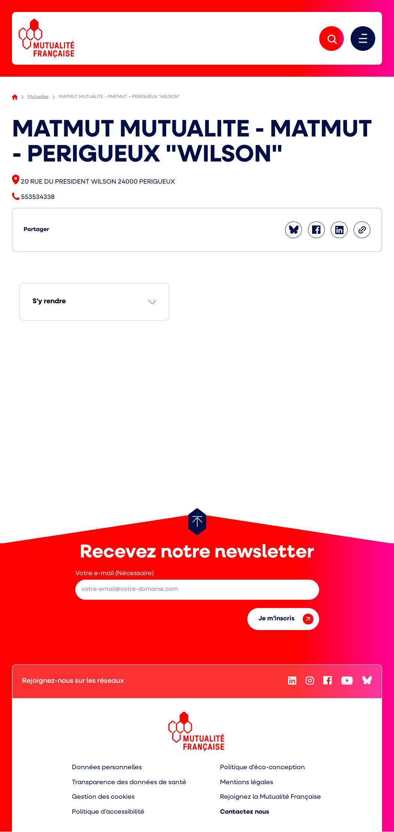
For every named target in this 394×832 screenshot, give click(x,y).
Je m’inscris (286, 619)
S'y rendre (49, 302)
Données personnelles (107, 767)
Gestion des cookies (103, 797)
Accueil (15, 97)
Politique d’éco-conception (262, 767)
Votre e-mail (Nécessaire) (114, 574)
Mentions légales (246, 782)
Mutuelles (38, 97)
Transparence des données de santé (129, 782)
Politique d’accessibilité (108, 812)
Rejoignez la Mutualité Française (270, 797)
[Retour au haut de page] (197, 522)
